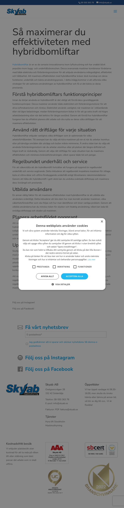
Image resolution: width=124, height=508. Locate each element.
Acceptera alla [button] (74, 276)
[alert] (62, 254)
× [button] (102, 221)
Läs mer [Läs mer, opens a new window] (91, 259)
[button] (62, 284)
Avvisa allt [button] (47, 276)
